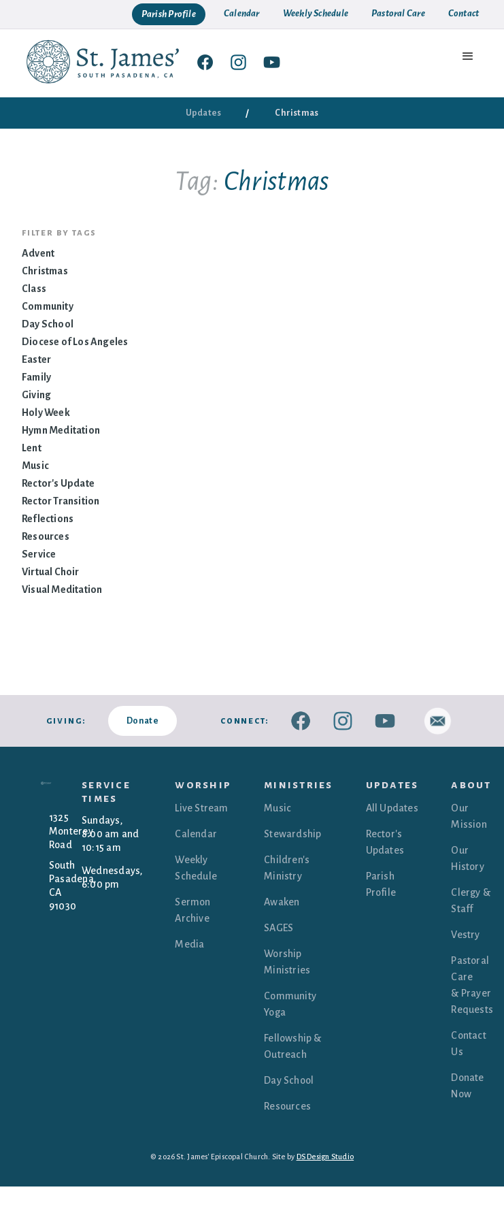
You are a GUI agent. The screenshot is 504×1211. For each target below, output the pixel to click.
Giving (36, 394)
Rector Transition (60, 501)
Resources (45, 536)
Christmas (45, 270)
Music (35, 465)
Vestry (465, 934)
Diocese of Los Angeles (75, 341)
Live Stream (201, 808)
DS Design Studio (325, 1156)
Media (189, 944)
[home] (103, 61)
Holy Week (46, 412)
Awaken (281, 902)
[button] (468, 56)
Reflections (47, 518)
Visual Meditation (62, 589)
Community (47, 306)
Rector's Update (58, 483)
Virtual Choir (51, 571)
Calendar (196, 833)
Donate (142, 721)
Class (34, 288)
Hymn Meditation (61, 430)
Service (39, 554)
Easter (36, 359)
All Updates (392, 808)
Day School (47, 324)
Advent (38, 253)
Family (36, 377)
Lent (31, 447)
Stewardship (292, 833)
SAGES (278, 927)
